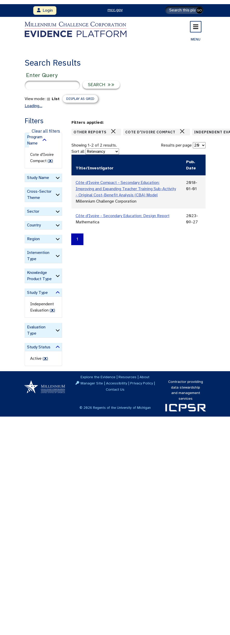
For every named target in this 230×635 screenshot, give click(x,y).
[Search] (184, 10)
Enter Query (41, 75)
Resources (127, 377)
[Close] (113, 131)
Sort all (77, 151)
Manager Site (92, 383)
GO (199, 10)
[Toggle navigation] (195, 26)
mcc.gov (115, 9)
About (144, 377)
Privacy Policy (141, 383)
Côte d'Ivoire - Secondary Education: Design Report (122, 215)
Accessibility (116, 383)
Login (45, 10)
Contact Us (115, 389)
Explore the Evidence (98, 377)
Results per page (176, 145)
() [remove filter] (50, 160)
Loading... (33, 105)
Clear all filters (46, 131)
